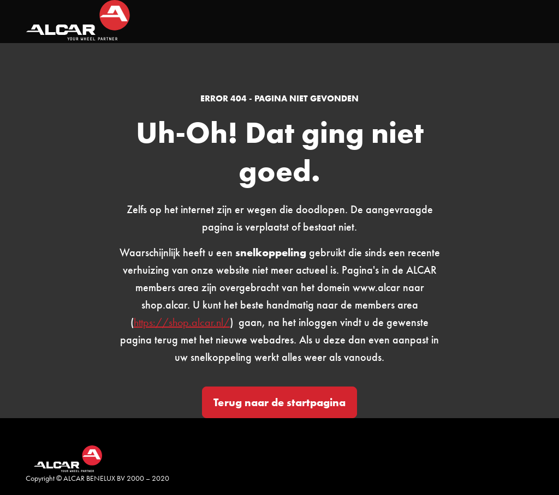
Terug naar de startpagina (279, 402)
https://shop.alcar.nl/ (182, 322)
